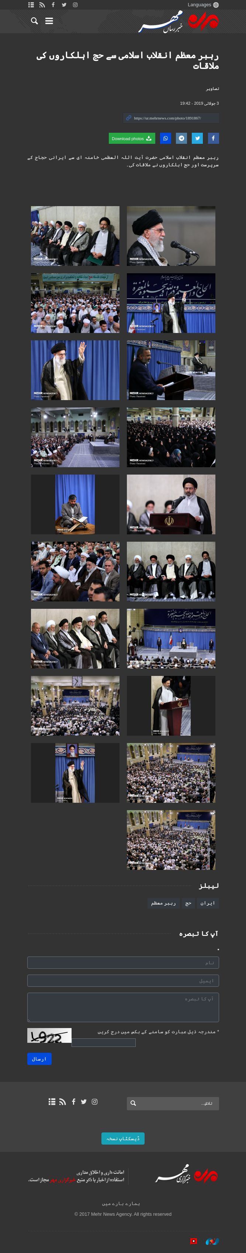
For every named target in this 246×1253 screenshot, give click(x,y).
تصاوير (212, 88)
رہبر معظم (163, 903)
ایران (208, 903)
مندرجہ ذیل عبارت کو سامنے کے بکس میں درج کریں (158, 1031)
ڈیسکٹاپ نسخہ (123, 1138)
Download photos (132, 138)
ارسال (39, 1059)
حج (188, 903)
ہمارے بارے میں (121, 1203)
